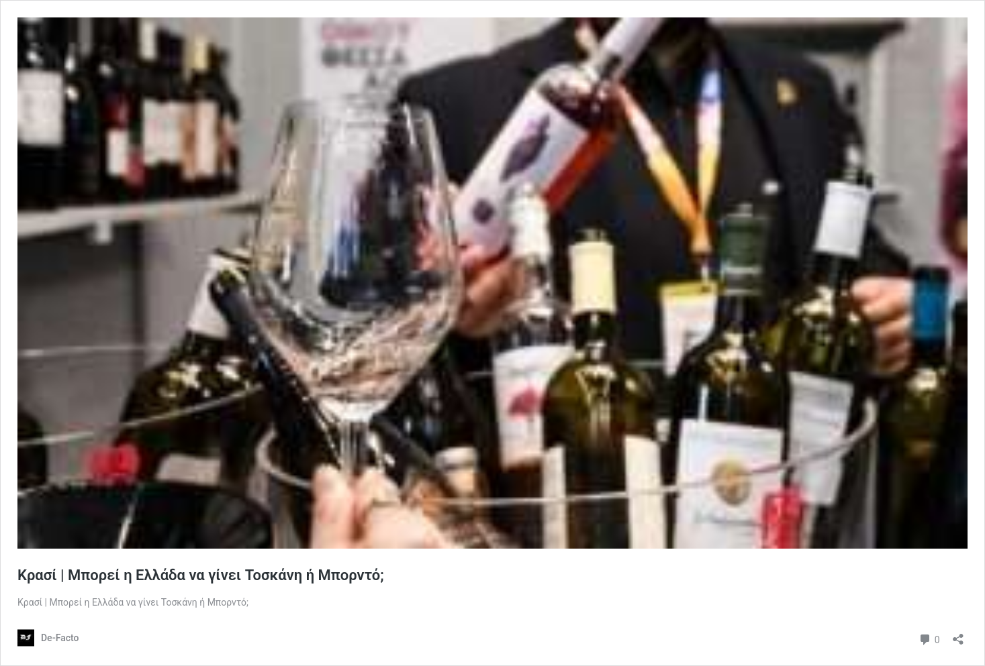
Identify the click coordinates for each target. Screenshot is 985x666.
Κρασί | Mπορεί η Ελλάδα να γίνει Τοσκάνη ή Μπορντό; (200, 575)
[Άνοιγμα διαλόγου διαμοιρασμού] (958, 634)
